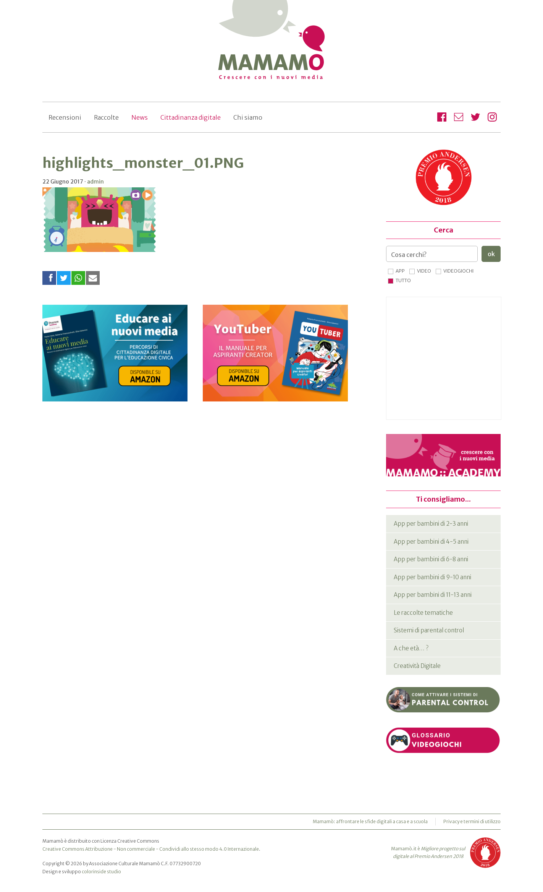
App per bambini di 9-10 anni (432, 577)
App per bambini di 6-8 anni (431, 559)
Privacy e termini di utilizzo (472, 821)
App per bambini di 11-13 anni (433, 594)
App (400, 271)
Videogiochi (458, 271)
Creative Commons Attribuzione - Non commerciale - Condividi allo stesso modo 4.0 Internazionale (150, 849)
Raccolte (106, 117)
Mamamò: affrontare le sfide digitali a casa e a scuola (370, 821)
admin (95, 181)
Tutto (403, 280)
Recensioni (64, 117)
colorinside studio (101, 871)
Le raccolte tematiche (423, 612)
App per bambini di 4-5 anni (431, 541)
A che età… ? (411, 648)
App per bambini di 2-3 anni (431, 523)
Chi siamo (247, 117)
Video (424, 271)
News (139, 117)
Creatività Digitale (417, 665)
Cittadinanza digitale (190, 117)
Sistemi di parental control (429, 630)
